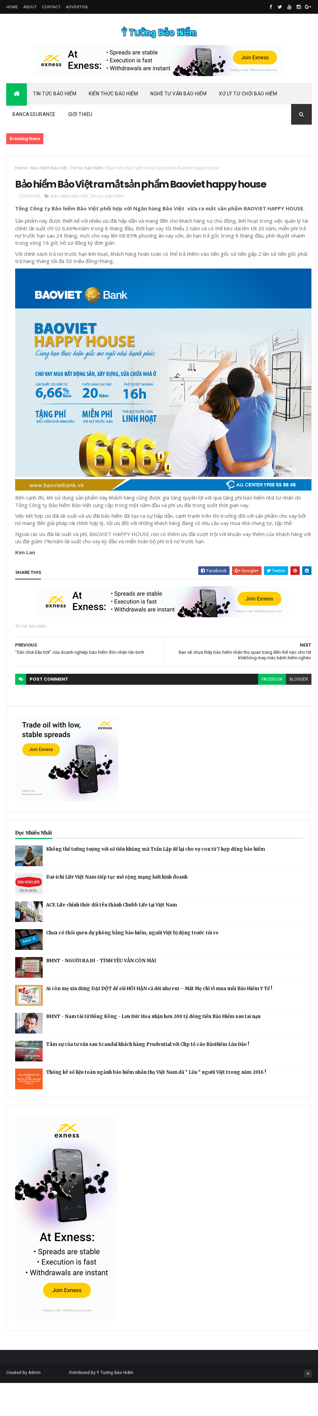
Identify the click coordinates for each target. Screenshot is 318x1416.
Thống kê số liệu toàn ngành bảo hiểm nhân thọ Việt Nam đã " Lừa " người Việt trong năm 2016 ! (156, 1106)
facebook (259, 712)
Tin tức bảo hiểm (87, 172)
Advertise (77, 7)
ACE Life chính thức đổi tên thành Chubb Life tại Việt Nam (111, 938)
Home (12, 7)
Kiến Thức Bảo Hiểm (113, 97)
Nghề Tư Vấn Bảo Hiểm (178, 97)
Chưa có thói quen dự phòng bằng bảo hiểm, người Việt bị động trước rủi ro (132, 966)
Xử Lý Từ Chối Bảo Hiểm (248, 97)
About (30, 7)
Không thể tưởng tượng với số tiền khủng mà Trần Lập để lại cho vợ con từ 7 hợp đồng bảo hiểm (155, 882)
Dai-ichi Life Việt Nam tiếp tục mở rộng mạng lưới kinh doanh (117, 910)
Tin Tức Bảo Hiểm (54, 97)
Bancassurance (34, 118)
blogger (286, 712)
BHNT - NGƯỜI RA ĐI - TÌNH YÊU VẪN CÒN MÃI (101, 994)
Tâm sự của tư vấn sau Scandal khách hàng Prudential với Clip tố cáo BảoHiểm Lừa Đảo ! (147, 1078)
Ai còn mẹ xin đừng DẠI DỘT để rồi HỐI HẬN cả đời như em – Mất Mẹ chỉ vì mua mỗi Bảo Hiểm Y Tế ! (159, 1022)
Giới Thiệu (80, 118)
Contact (51, 7)
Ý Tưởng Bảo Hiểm (115, 1406)
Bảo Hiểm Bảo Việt (49, 172)
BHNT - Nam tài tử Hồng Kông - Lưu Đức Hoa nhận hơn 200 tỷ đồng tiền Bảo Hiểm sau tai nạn (153, 1050)
